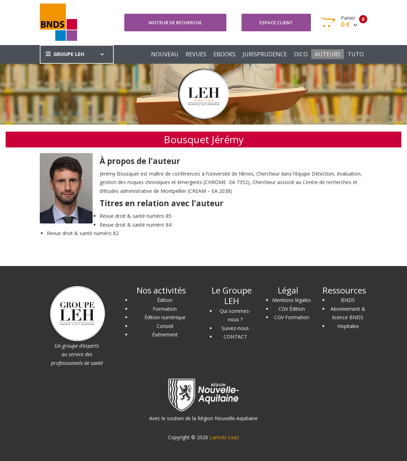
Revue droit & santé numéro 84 (135, 224)
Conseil (165, 326)
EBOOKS (224, 54)
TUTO (355, 54)
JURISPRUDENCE (265, 54)
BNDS (348, 300)
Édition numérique (165, 317)
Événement (165, 334)
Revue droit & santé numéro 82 (83, 233)
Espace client (276, 22)
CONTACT (235, 336)
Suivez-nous (235, 328)
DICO (301, 54)
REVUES (196, 54)
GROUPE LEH (65, 54)
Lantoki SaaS (224, 437)
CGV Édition (291, 308)
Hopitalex (348, 326)
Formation (165, 308)
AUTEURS (327, 54)
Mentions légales (291, 300)
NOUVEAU (165, 54)
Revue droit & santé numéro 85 (135, 216)
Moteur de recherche (175, 22)
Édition (165, 300)
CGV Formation (291, 317)
